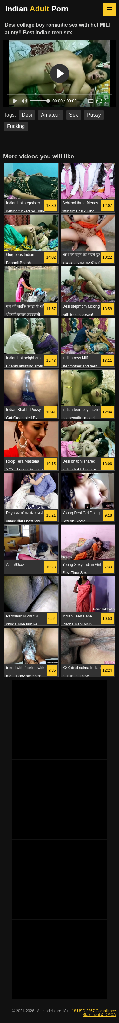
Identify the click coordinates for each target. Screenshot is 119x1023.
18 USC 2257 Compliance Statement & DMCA (94, 1013)
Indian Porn (37, 8)
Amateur (50, 115)
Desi (27, 115)
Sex (73, 115)
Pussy (94, 115)
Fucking (16, 126)
